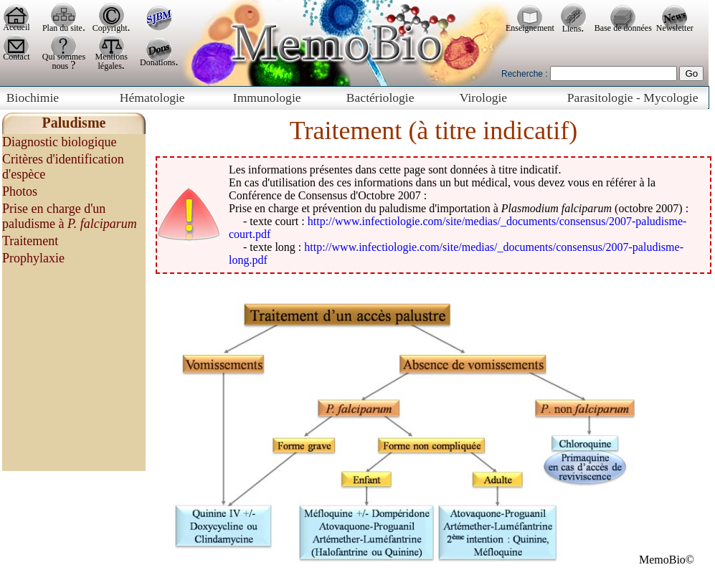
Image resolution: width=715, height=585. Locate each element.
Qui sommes (63, 57)
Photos (19, 191)
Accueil (16, 27)
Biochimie (32, 97)
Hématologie (152, 97)
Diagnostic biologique (59, 142)
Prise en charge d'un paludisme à (69, 216)
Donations (157, 62)
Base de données (623, 28)
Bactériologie (380, 97)
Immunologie (267, 97)
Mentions (111, 57)
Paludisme (74, 122)
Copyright (110, 28)
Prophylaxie (33, 258)
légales (110, 66)
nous (61, 66)
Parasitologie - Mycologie (633, 97)
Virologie (483, 97)
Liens (572, 29)
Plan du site (62, 28)
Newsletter (674, 28)
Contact (16, 57)
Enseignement (530, 28)
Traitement (30, 241)
